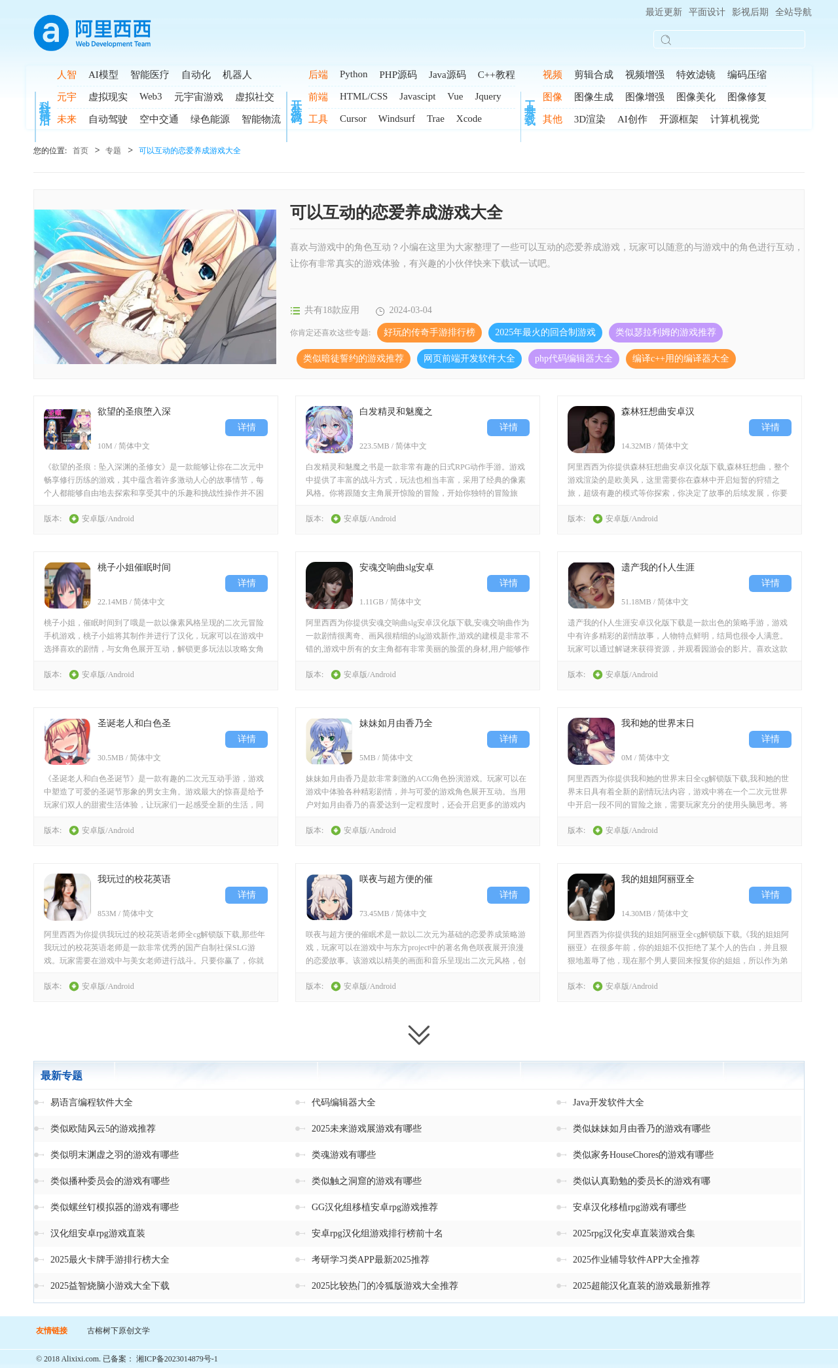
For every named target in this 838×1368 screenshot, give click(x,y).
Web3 (150, 96)
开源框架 (679, 119)
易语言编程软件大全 (91, 1102)
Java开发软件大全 (608, 1102)
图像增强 (645, 97)
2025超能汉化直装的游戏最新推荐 (641, 1286)
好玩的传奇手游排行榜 (429, 332)
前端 (318, 97)
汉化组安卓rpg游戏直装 (97, 1233)
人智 (67, 74)
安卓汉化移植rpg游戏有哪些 (629, 1207)
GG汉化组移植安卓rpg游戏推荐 (375, 1207)
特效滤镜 (696, 74)
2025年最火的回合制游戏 (545, 332)
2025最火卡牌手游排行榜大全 (110, 1260)
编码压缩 (747, 74)
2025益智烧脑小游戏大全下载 (110, 1286)
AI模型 (103, 74)
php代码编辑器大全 (574, 358)
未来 (67, 119)
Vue (455, 96)
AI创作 (632, 119)
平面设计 (707, 12)
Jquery (488, 96)
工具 (318, 119)
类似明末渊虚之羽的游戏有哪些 (114, 1155)
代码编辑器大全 (344, 1102)
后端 (318, 74)
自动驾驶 (108, 119)
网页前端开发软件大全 (469, 358)
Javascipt (417, 96)
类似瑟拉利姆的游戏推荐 (665, 332)
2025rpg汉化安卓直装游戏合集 (634, 1233)
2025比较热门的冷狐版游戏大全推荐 (385, 1286)
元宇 (67, 97)
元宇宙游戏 (198, 97)
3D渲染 (590, 119)
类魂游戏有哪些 (344, 1155)
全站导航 (793, 12)
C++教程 (496, 74)
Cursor (353, 118)
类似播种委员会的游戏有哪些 (110, 1181)
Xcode (469, 118)
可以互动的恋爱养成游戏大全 (190, 150)
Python (354, 74)
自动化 (196, 74)
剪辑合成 (593, 74)
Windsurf (396, 118)
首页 (80, 150)
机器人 (237, 74)
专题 (113, 150)
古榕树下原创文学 (118, 1330)
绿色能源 (210, 119)
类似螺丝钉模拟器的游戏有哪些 (114, 1207)
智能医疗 (150, 74)
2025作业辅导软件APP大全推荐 (636, 1260)
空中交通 (159, 119)
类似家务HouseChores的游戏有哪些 (643, 1155)
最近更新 (664, 12)
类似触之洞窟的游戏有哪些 (367, 1181)
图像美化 (696, 97)
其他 (552, 119)
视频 (552, 74)
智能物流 (261, 119)
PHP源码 (399, 74)
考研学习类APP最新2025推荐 (370, 1260)
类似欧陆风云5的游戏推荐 (103, 1129)
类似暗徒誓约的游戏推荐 (353, 358)
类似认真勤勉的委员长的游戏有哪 (641, 1181)
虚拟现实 (108, 97)
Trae (436, 118)
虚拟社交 (254, 97)
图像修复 (747, 97)
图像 (552, 97)
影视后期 (750, 12)
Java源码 (447, 74)
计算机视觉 (734, 119)
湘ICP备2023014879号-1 (177, 1358)
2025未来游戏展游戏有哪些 (367, 1129)
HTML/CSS (364, 96)
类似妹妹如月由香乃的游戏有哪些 (641, 1129)
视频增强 (645, 74)
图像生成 (593, 97)
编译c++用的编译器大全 (680, 358)
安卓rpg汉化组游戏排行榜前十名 (377, 1233)
